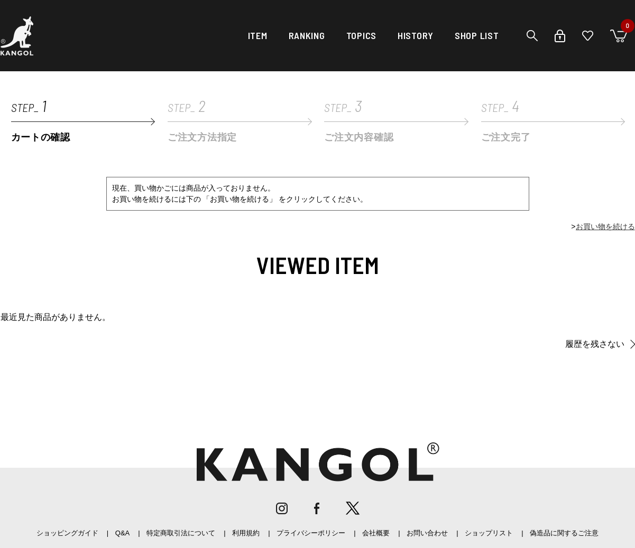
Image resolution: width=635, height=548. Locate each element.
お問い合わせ (427, 533)
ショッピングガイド (67, 533)
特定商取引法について (180, 533)
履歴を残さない (594, 343)
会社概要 (376, 533)
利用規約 (246, 533)
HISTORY (416, 35)
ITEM (258, 35)
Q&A (122, 533)
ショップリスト (489, 533)
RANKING (307, 35)
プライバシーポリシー (311, 533)
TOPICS (361, 35)
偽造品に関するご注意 (564, 533)
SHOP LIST (477, 35)
